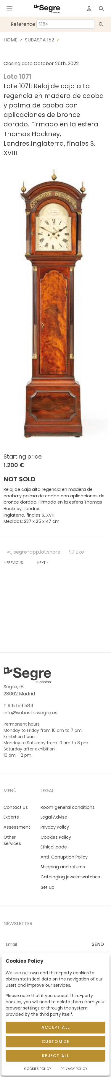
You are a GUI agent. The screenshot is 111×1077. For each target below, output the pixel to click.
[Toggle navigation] (9, 8)
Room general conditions (68, 807)
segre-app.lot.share (33, 552)
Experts (11, 817)
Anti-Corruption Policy (64, 857)
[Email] (45, 944)
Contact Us (16, 807)
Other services (12, 840)
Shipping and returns (63, 867)
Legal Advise (54, 817)
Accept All (55, 1027)
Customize (56, 1041)
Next (42, 562)
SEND (98, 944)
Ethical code (54, 847)
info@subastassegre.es (30, 712)
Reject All (55, 1056)
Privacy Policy (55, 827)
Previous (13, 562)
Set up (47, 887)
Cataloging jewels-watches (70, 877)
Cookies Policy (56, 837)
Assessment (17, 827)
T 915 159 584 (18, 705)
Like (76, 552)
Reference (23, 24)
